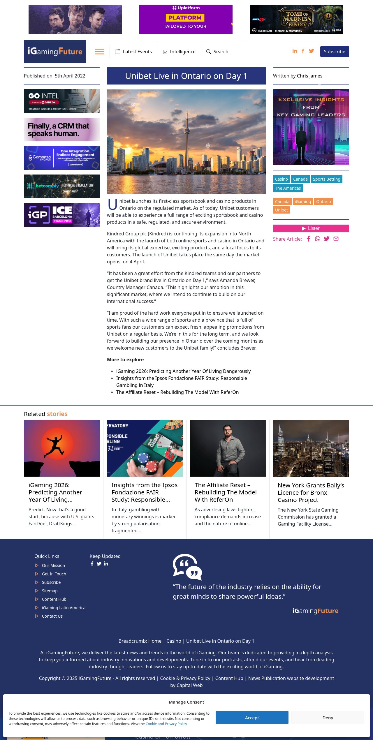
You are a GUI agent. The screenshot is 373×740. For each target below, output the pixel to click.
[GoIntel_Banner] (62, 100)
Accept (252, 717)
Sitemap (50, 590)
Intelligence (179, 51)
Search (217, 51)
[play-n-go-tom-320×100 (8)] (297, 18)
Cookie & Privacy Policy (185, 678)
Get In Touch (54, 574)
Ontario (323, 201)
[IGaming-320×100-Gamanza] (62, 157)
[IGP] (62, 214)
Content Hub (54, 599)
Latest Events (133, 51)
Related (46, 414)
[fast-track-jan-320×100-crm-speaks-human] (62, 129)
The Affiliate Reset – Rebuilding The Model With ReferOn (177, 392)
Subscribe (334, 51)
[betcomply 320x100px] (62, 186)
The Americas (288, 188)
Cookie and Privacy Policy (166, 723)
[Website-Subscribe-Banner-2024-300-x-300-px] (311, 127)
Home (155, 641)
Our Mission (53, 565)
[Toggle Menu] (99, 51)
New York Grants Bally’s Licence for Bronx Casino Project (311, 492)
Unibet (281, 210)
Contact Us (52, 616)
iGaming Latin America (63, 607)
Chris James (310, 76)
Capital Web (190, 685)
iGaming (303, 201)
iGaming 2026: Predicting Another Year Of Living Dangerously (183, 371)
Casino (281, 179)
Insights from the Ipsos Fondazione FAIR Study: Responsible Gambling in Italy (144, 496)
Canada (300, 179)
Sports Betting (326, 179)
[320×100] (76, 18)
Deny (328, 717)
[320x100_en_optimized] (186, 18)
